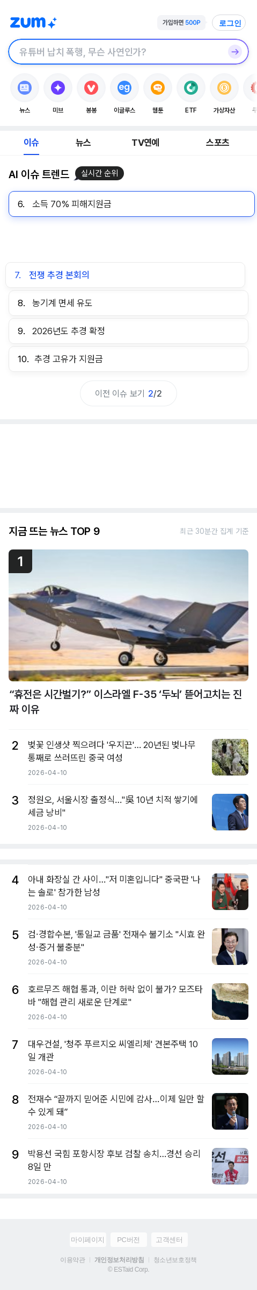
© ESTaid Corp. (128, 1269)
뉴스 (83, 142)
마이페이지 (88, 1240)
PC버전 (128, 1240)
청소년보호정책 (175, 1260)
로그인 (230, 23)
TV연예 (145, 142)
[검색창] (114, 51)
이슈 (31, 142)
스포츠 (217, 142)
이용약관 (72, 1260)
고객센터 (169, 1240)
